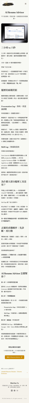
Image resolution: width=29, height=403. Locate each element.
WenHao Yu (14, 383)
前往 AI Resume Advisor (14, 357)
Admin (25, 398)
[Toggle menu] (25, 3)
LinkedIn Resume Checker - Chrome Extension (14, 372)
